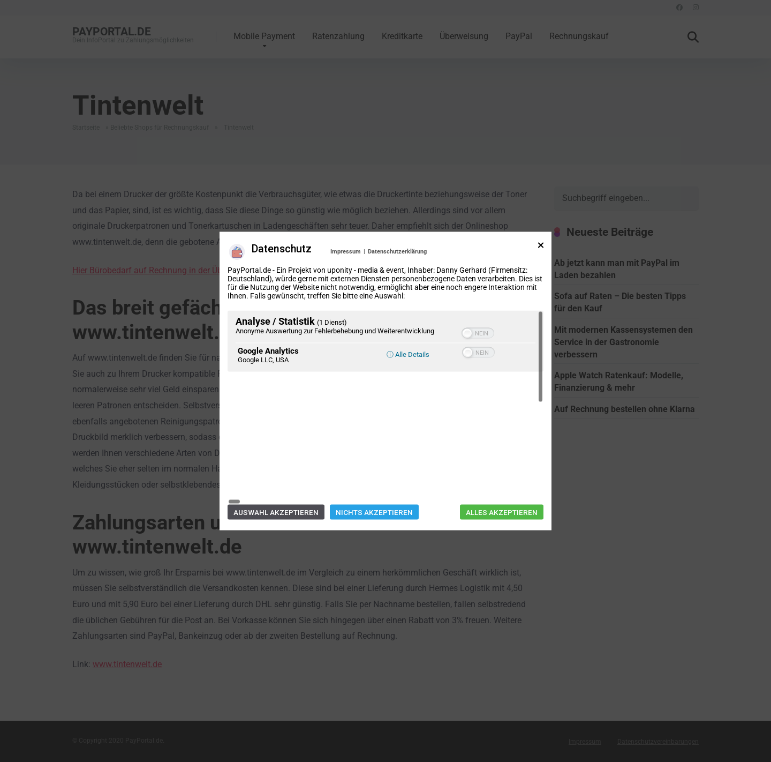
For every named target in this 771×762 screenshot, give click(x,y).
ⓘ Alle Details (408, 419)
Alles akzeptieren (502, 447)
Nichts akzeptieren (374, 447)
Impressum (345, 316)
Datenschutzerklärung (397, 316)
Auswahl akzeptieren (276, 447)
